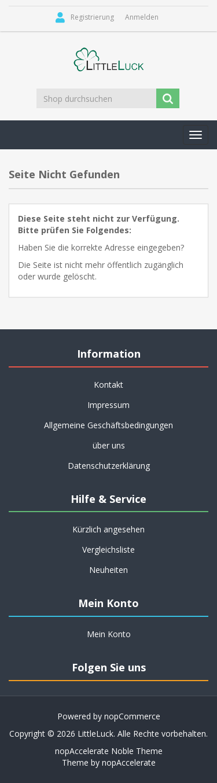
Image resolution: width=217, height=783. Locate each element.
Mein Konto (109, 633)
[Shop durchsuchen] (97, 98)
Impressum (108, 404)
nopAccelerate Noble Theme (109, 750)
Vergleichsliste (108, 549)
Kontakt (108, 384)
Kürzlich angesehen (108, 529)
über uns (109, 445)
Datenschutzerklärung (109, 465)
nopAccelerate (129, 762)
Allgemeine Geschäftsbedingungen (108, 425)
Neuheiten (108, 569)
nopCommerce (132, 716)
